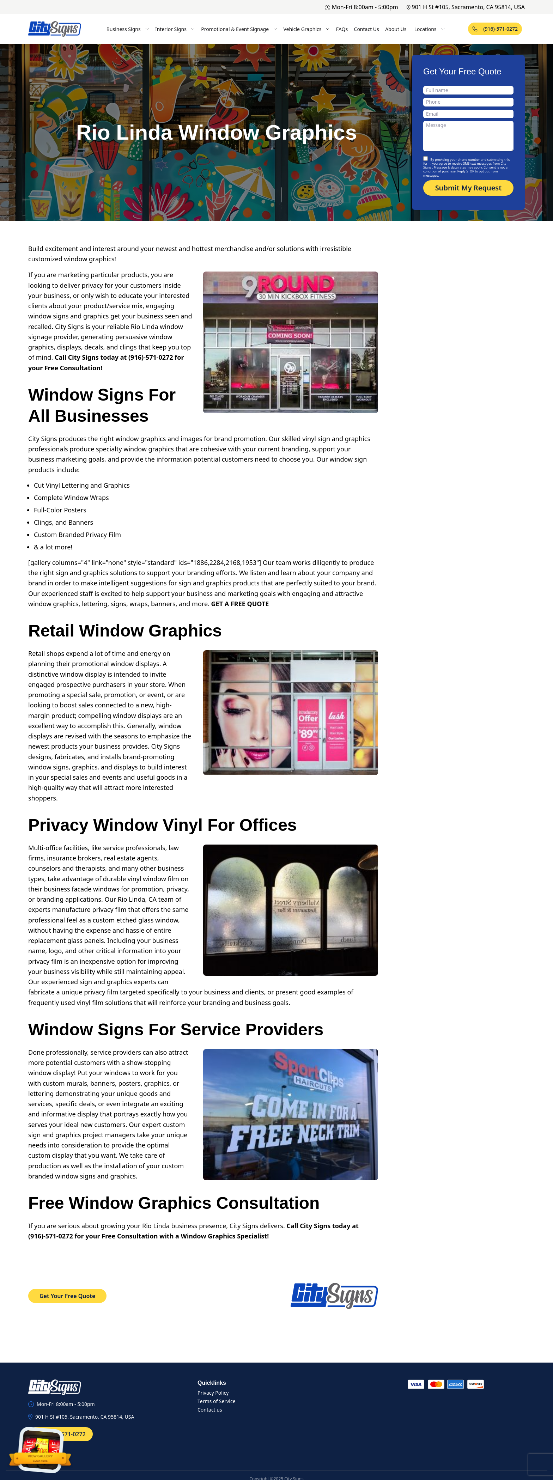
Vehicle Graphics (306, 29)
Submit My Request (468, 188)
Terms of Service (217, 1401)
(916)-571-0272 (495, 28)
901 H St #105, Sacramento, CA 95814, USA (466, 7)
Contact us (210, 1409)
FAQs (342, 29)
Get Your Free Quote (67, 1296)
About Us (395, 29)
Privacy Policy (213, 1392)
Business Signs (128, 29)
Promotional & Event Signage (239, 29)
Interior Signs (175, 29)
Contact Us (366, 29)
